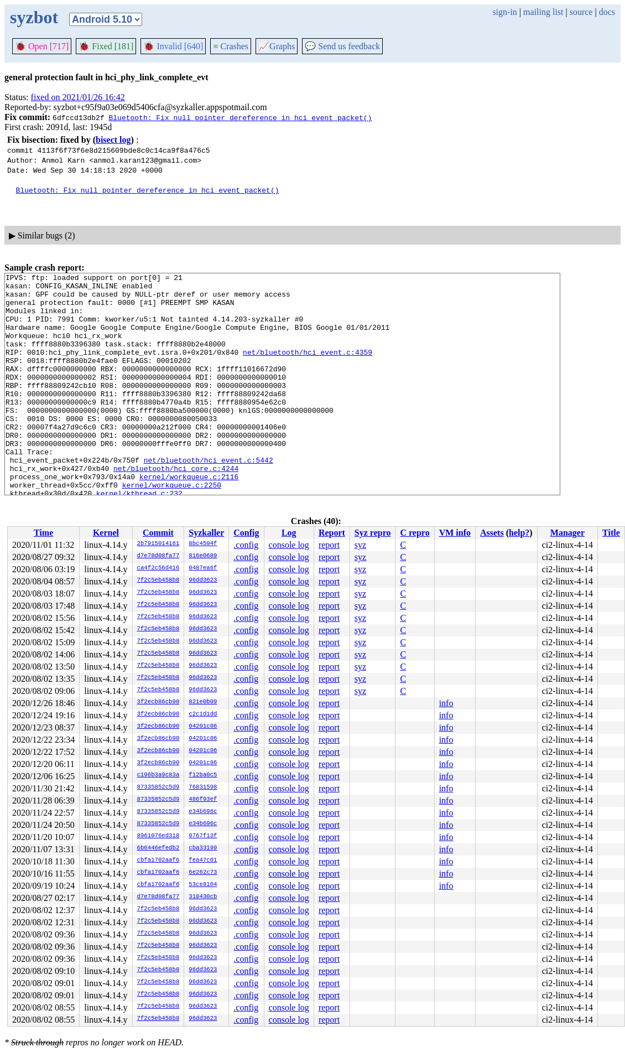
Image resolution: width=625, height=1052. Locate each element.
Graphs (276, 46)
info (446, 703)
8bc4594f (203, 544)
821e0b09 (203, 702)
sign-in (504, 12)
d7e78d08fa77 (158, 556)
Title (611, 532)
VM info (455, 532)
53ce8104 (203, 885)
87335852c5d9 (158, 787)
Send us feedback (342, 46)
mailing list (543, 12)
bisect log (113, 139)
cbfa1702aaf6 (158, 860)
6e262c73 (203, 873)
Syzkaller (206, 532)
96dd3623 (203, 580)
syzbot (34, 17)
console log (289, 545)
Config (246, 532)
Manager (567, 532)
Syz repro (373, 532)
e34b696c (203, 812)
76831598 (203, 787)
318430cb (203, 897)
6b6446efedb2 (158, 848)
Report (332, 532)
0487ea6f (203, 568)
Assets (492, 532)
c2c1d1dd (203, 714)
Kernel (106, 532)
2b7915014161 (158, 544)
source (581, 12)
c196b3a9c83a (158, 775)
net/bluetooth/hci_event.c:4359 (307, 369)
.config (245, 545)
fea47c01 (203, 860)
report (329, 545)
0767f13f (203, 836)
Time (43, 532)
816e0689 (203, 556)
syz (360, 545)
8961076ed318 (158, 836)
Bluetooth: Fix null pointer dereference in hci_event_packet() (240, 117)
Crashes (230, 46)
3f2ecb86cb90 (158, 702)
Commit (158, 532)
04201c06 (203, 726)
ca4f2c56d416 (158, 568)
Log (289, 532)
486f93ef (203, 800)
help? (519, 532)
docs (607, 12)
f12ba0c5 (203, 775)
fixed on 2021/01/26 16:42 (78, 97)
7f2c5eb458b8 (158, 580)
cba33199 (203, 848)
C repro (414, 532)
